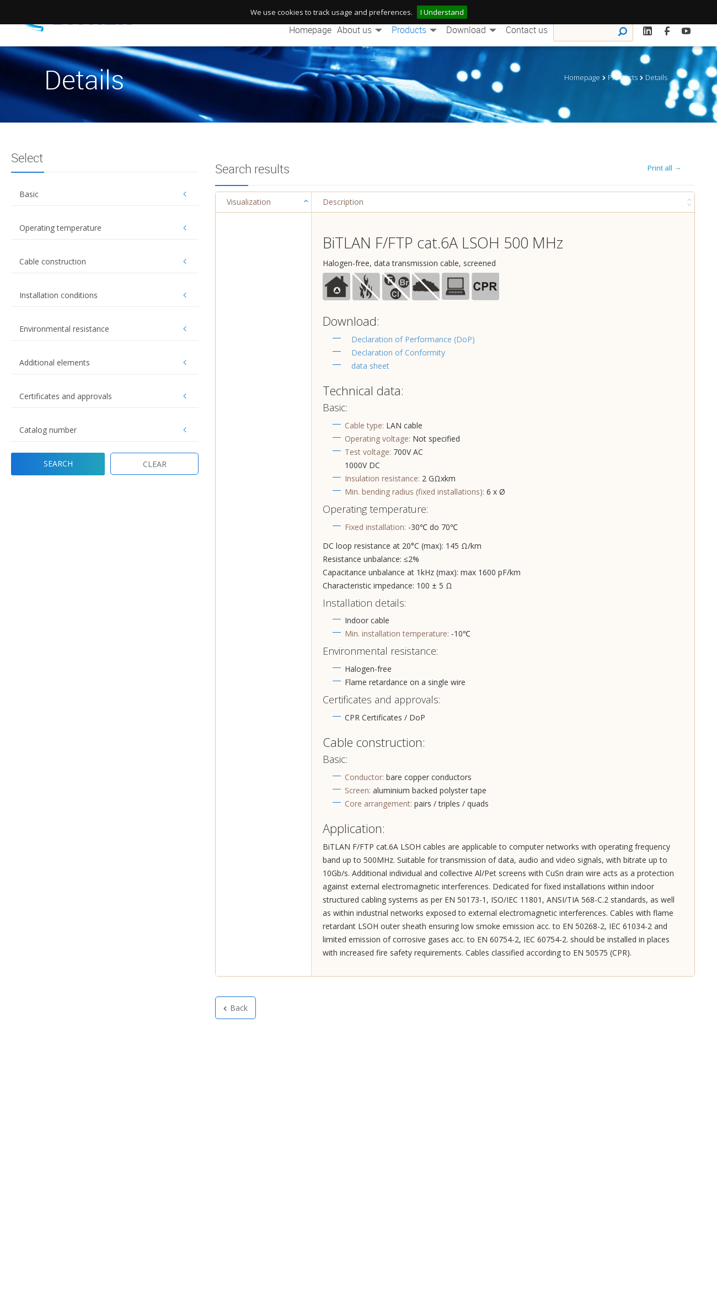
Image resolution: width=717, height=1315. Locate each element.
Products (416, 30)
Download (473, 30)
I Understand (442, 12)
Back (235, 1008)
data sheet (370, 365)
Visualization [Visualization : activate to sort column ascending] (249, 202)
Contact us (527, 30)
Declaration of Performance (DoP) (413, 339)
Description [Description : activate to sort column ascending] (343, 202)
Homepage (310, 30)
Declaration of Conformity (398, 352)
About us (361, 30)
